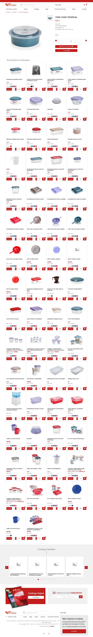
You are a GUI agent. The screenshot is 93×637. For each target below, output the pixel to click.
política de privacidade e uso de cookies (76, 626)
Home (25, 9)
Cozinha (14, 12)
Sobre (74, 9)
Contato (84, 9)
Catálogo (36, 9)
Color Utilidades (23, 12)
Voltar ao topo (11, 617)
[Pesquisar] (21, 4)
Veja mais (9, 89)
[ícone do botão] (24, 88)
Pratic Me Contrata (60, 9)
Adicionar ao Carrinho (66, 46)
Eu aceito (74, 631)
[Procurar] (39, 612)
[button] (84, 4)
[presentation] (6, 567)
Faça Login (58, 5)
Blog (47, 9)
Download (36, 597)
